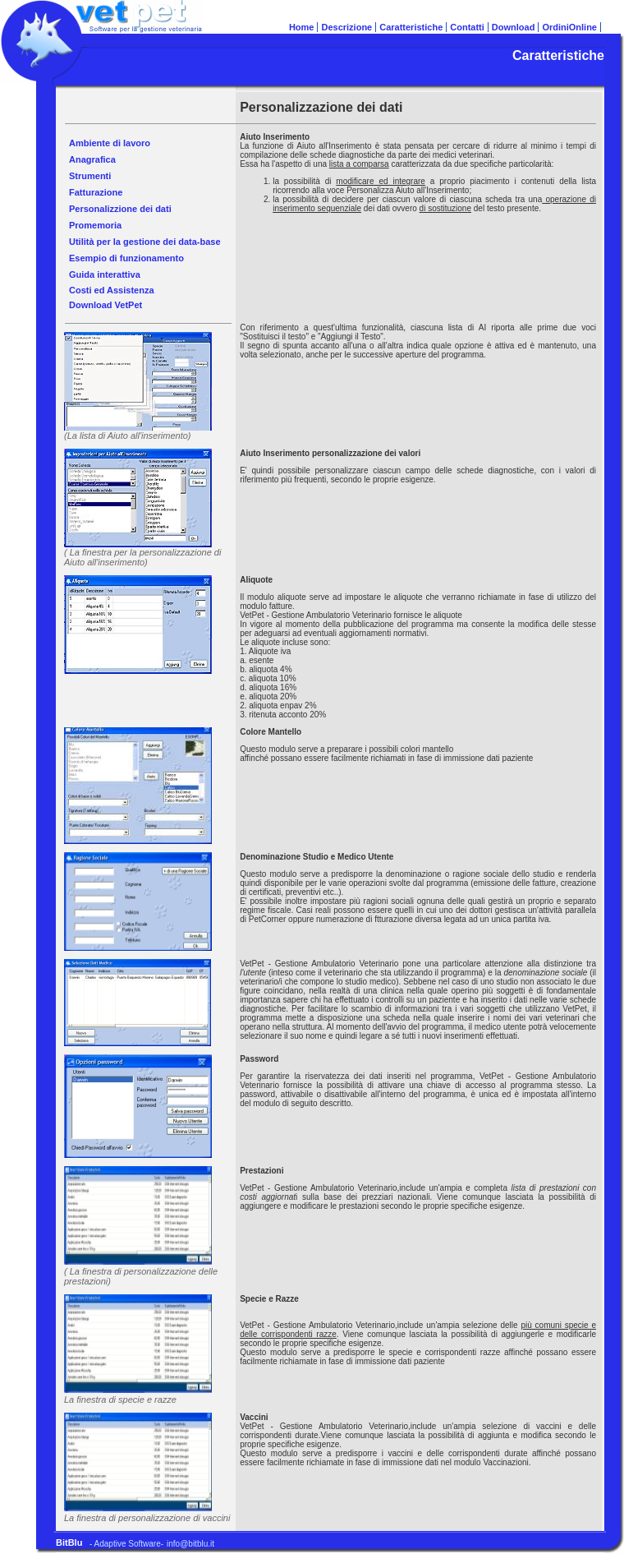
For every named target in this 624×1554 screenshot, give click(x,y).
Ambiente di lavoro (109, 143)
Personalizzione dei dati (120, 209)
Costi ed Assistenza (111, 290)
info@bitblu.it (190, 1543)
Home (301, 27)
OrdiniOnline (569, 27)
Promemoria (95, 225)
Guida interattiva (104, 274)
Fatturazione (95, 192)
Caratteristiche (411, 27)
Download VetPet (105, 305)
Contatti (467, 27)
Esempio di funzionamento (126, 258)
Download (513, 27)
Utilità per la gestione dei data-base (145, 242)
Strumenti (90, 176)
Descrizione (346, 27)
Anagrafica (92, 159)
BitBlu (69, 1542)
